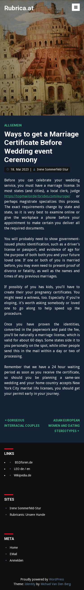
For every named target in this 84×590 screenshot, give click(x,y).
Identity (30, 584)
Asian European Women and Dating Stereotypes (64, 426)
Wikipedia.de (22, 475)
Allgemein (13, 125)
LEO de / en (22, 469)
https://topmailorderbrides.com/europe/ (37, 196)
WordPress (56, 579)
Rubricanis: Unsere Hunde (27, 514)
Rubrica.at (18, 8)
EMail (13, 554)
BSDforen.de (23, 462)
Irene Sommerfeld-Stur (52, 169)
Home (14, 547)
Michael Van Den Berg (56, 584)
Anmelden (16, 560)
